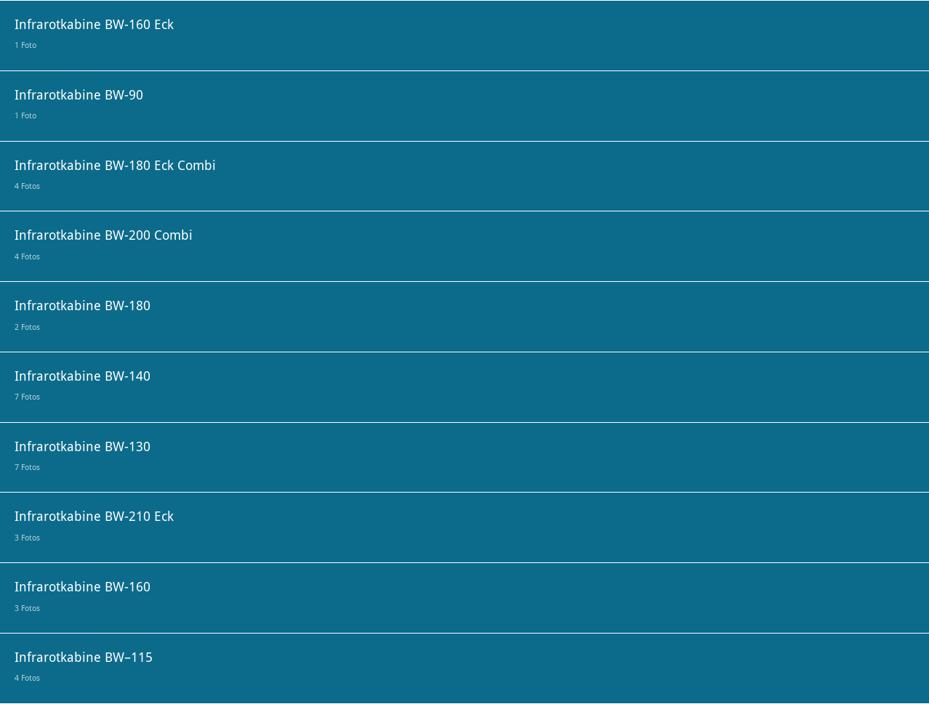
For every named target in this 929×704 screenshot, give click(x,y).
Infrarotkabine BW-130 (82, 456)
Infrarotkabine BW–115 (84, 666)
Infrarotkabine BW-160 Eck (94, 33)
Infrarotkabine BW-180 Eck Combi (115, 174)
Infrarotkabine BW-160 (82, 596)
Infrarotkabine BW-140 (82, 385)
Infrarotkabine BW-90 (79, 104)
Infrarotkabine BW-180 (82, 315)
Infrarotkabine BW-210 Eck (94, 525)
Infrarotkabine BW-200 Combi (104, 244)
